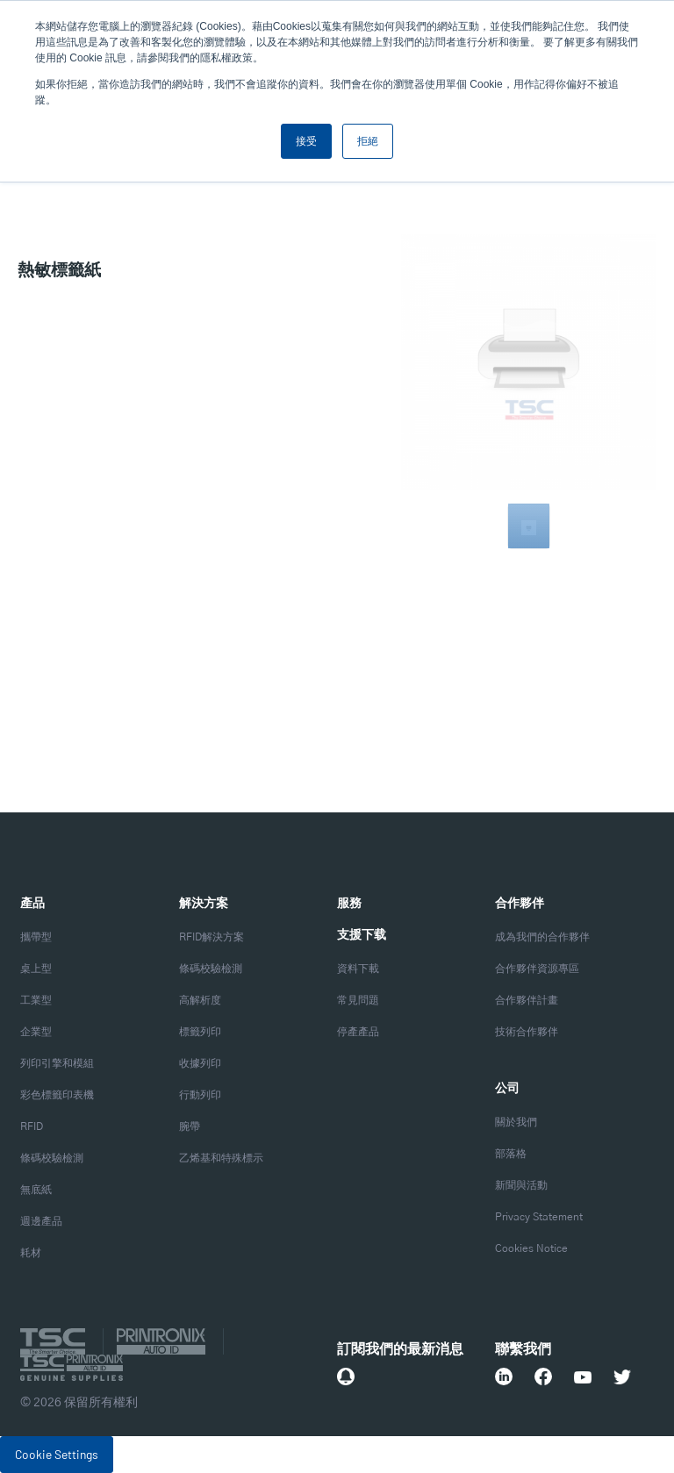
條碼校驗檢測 (51, 1158)
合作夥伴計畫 (526, 1000)
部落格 (511, 1153)
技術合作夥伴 (526, 1031)
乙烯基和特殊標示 (221, 1158)
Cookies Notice (531, 1248)
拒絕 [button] (367, 141)
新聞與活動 (521, 1185)
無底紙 (36, 1189)
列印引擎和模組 (57, 1063)
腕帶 (189, 1126)
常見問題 (358, 1000)
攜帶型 (36, 937)
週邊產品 (41, 1221)
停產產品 (358, 1031)
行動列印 (200, 1095)
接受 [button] (306, 141)
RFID (31, 1126)
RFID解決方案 (211, 937)
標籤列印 (200, 1031)
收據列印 (200, 1063)
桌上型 (36, 968)
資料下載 (358, 968)
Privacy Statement (539, 1217)
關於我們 (516, 1122)
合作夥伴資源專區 (537, 968)
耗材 (30, 1253)
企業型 (36, 1031)
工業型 (36, 1000)
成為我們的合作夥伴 (542, 937)
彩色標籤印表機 (57, 1095)
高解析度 (200, 1000)
